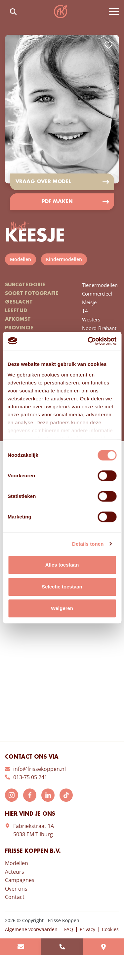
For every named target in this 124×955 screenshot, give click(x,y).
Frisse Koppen (60, 11)
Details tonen (87, 544)
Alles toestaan (62, 565)
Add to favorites (108, 45)
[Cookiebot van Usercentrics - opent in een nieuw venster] (88, 341)
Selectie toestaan (62, 586)
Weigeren (62, 608)
